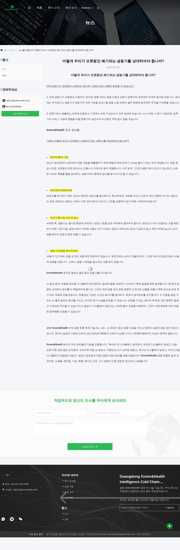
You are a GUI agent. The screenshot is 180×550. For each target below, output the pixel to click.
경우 (4, 75)
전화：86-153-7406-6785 (15, 484)
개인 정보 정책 (36, 534)
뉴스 (12, 50)
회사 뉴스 (71, 7)
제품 (39, 7)
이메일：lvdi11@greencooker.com (19, 489)
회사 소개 (54, 7)
